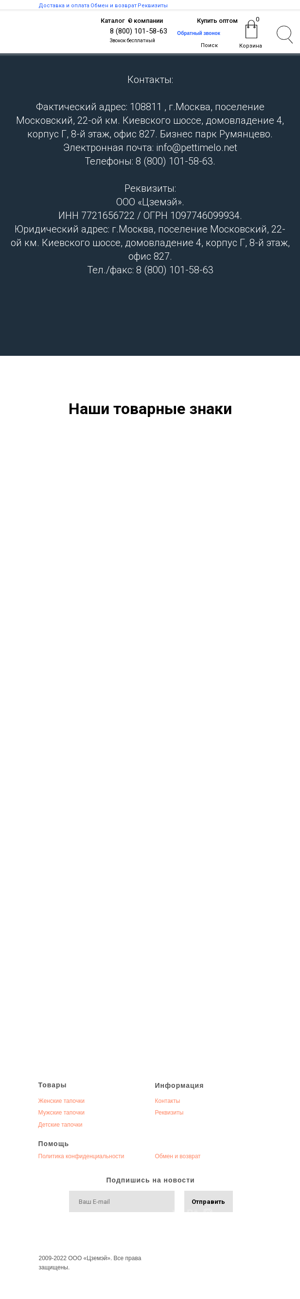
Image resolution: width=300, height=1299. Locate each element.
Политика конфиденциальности (81, 1156)
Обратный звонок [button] (198, 33)
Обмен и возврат (178, 1156)
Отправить (208, 1201)
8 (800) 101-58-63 (138, 31)
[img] (69, 34)
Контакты (167, 1101)
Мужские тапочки (61, 1112)
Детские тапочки (60, 1124)
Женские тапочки (61, 1101)
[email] (122, 1201)
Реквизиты (169, 1112)
